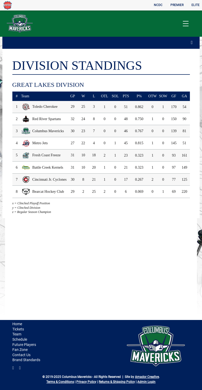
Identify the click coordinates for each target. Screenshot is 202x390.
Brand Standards (26, 360)
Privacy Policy (86, 382)
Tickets (18, 329)
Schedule (19, 339)
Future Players (24, 345)
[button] (185, 24)
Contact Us (21, 355)
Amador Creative (147, 377)
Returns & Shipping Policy (117, 382)
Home (17, 324)
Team (16, 334)
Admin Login (146, 382)
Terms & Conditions (60, 382)
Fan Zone (20, 350)
